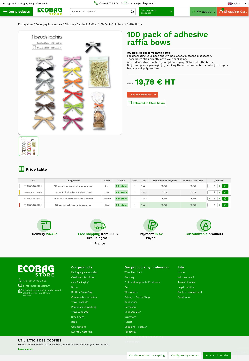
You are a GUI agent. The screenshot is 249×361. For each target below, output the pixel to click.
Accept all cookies (216, 355)
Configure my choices (185, 355)
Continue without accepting (147, 355)
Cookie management (191, 296)
